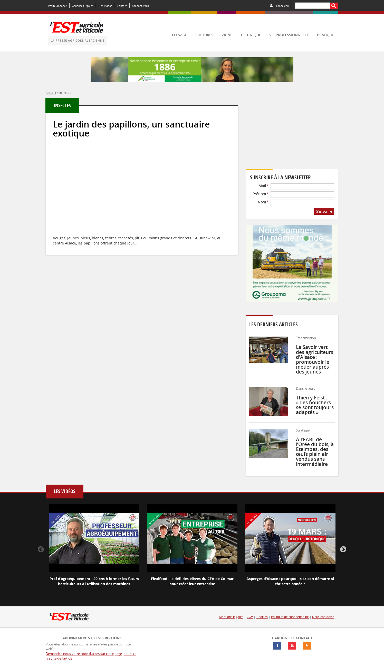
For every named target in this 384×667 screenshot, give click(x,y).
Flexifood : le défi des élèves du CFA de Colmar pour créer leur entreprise (192, 581)
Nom (263, 202)
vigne (227, 34)
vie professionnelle (289, 34)
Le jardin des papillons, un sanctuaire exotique (131, 129)
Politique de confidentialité (290, 617)
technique (251, 34)
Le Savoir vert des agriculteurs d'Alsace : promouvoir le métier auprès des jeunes (314, 359)
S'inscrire (324, 211)
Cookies (262, 617)
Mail (263, 185)
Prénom (260, 193)
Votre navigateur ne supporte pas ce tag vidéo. (292, 134)
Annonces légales (82, 6)
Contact (122, 6)
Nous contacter (323, 617)
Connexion (282, 6)
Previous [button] (41, 549)
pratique (325, 34)
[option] (94, 549)
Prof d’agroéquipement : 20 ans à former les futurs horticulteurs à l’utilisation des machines (94, 581)
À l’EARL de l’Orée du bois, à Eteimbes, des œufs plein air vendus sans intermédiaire (315, 451)
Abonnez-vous (140, 6)
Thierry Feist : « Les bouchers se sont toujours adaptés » (315, 405)
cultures (204, 34)
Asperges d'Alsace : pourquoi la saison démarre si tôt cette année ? (290, 581)
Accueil (51, 93)
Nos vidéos (105, 6)
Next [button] (343, 549)
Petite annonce (57, 6)
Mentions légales (231, 617)
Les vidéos (64, 491)
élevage (179, 34)
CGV (250, 617)
